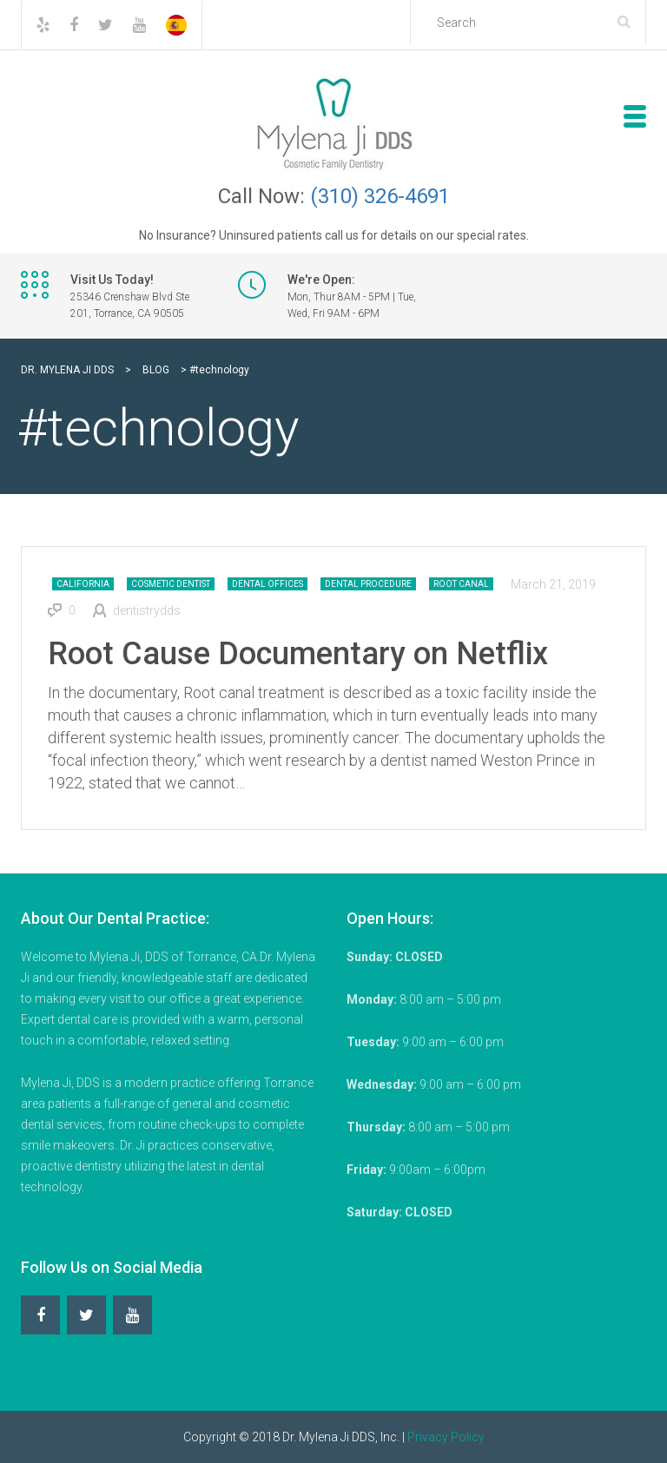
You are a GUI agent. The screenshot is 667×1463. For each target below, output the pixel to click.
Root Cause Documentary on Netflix (298, 654)
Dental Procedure (368, 584)
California (82, 584)
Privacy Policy (446, 1437)
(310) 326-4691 (380, 196)
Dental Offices (267, 584)
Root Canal (461, 584)
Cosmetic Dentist (170, 584)
